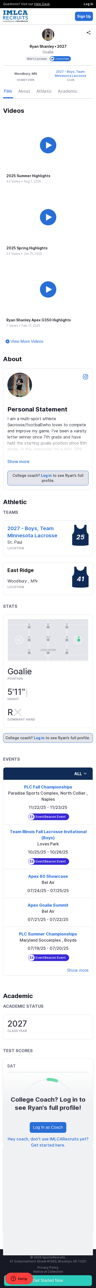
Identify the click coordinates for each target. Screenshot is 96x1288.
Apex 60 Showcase (48, 876)
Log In (88, 4)
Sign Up (84, 16)
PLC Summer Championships (48, 934)
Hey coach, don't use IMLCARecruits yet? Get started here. (48, 1142)
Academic (67, 91)
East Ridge (20, 570)
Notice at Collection (48, 1271)
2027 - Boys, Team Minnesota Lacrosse (70, 74)
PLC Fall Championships (48, 786)
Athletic (44, 91)
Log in (46, 475)
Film (8, 91)
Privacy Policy (48, 1267)
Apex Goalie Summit (48, 905)
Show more (18, 461)
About (24, 91)
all (80, 773)
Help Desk (42, 4)
